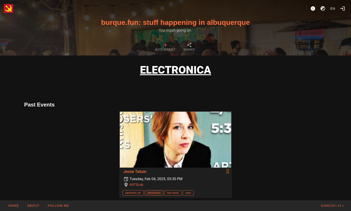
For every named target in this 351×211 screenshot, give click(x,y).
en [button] (332, 8)
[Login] (342, 8)
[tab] (165, 47)
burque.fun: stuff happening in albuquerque (175, 22)
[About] (313, 8)
